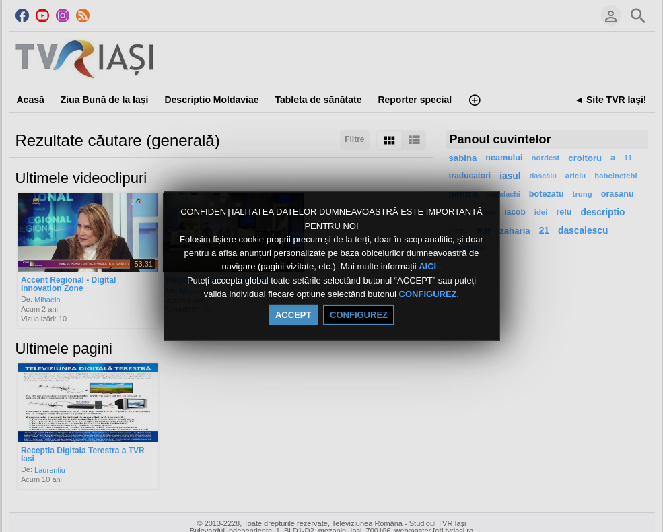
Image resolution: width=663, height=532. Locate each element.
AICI (429, 267)
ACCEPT (293, 315)
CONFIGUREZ (428, 294)
